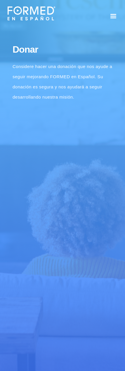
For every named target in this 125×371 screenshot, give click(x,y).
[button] (113, 16)
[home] (30, 13)
